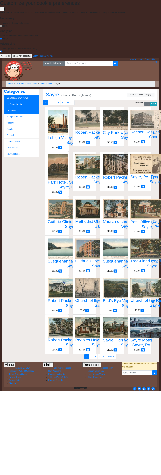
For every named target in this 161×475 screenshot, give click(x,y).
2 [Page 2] (49, 103)
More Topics (12, 148)
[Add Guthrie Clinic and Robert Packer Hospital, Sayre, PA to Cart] (60, 231)
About (9, 365)
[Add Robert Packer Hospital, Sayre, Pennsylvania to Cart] (88, 142)
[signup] (154, 372)
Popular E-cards (55, 380)
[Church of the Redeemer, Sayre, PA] (84, 293)
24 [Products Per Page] (147, 104)
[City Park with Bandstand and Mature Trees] (112, 125)
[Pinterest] (149, 389)
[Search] (115, 63)
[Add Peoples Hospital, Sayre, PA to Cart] (88, 350)
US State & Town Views (22, 98)
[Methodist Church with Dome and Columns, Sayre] (84, 214)
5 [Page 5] (62, 103)
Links (48, 365)
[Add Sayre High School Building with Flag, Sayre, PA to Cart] (115, 350)
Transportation (13, 141)
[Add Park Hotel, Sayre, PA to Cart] (60, 192)
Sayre (11, 110)
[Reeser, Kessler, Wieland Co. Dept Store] (139, 125)
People (10, 129)
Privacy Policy (15, 377)
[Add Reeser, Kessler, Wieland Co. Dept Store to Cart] (143, 142)
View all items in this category (140, 95)
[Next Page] (69, 102)
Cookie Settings (16, 380)
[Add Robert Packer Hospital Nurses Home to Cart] (115, 187)
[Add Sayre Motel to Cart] (143, 350)
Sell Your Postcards (62, 368)
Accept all (5, 56)
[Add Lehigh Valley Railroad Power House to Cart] (60, 147)
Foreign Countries (15, 117)
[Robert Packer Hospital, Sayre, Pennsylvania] (84, 125)
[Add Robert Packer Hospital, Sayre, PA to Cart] (88, 187)
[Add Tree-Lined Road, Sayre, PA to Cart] (143, 271)
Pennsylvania (14, 104)
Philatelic (11, 135)
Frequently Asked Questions (21, 371)
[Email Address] (137, 372)
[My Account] (156, 62)
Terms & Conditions (18, 374)
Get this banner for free (42, 56)
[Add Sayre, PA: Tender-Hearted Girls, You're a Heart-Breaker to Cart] (143, 187)
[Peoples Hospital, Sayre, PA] (84, 332)
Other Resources (95, 377)
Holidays (10, 123)
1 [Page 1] (45, 103)
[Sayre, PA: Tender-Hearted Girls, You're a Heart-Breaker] (139, 169)
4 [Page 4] (58, 103)
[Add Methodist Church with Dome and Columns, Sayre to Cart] (88, 231)
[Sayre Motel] (139, 332)
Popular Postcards (56, 374)
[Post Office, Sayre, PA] (139, 214)
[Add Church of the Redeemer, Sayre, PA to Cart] (87, 310)
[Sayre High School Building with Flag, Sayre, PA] (112, 332)
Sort (153, 104)
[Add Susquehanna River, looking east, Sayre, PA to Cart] (60, 271)
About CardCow (22, 368)
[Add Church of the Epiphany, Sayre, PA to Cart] (115, 231)
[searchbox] (89, 63)
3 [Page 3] (54, 103)
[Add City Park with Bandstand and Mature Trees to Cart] (115, 142)
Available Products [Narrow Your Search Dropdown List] (54, 63)
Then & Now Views (96, 374)
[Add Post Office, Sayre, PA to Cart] (143, 232)
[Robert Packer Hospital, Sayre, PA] (84, 169)
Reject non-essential (21, 56)
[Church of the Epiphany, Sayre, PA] (112, 214)
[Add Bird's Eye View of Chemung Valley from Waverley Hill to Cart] (115, 310)
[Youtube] (144, 389)
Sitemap (12, 383)
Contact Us (150, 59)
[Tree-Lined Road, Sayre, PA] (139, 254)
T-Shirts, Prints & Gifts (58, 377)
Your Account (136, 59)
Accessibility (107, 368)
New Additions (13, 154)
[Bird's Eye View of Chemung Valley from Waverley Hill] (112, 293)
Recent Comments (96, 371)
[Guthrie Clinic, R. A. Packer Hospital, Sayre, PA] (84, 254)
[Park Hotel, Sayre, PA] (57, 172)
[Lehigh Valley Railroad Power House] (57, 128)
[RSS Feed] (153, 389)
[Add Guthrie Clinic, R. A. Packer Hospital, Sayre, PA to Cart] (88, 271)
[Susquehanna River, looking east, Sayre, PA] (57, 254)
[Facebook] (135, 389)
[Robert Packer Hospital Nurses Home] (112, 170)
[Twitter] (139, 389)
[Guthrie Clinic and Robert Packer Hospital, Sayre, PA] (57, 214)
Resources (92, 365)
